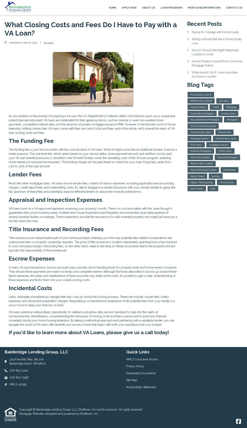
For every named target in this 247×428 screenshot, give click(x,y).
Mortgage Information (204, 7)
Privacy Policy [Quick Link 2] (135, 366)
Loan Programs (172, 7)
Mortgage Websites (32, 413)
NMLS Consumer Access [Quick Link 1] (142, 359)
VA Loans (48, 42)
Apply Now (129, 7)
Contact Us (234, 7)
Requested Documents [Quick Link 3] (141, 373)
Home (112, 7)
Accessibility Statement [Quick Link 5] (141, 387)
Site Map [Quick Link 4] (131, 380)
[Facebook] (238, 422)
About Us (148, 7)
